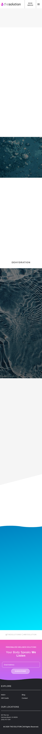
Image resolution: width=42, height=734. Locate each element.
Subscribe (20, 671)
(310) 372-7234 (5, 719)
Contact (25, 698)
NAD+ (3, 695)
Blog (23, 695)
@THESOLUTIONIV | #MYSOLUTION (21, 635)
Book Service (30, 4)
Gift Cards (5, 698)
